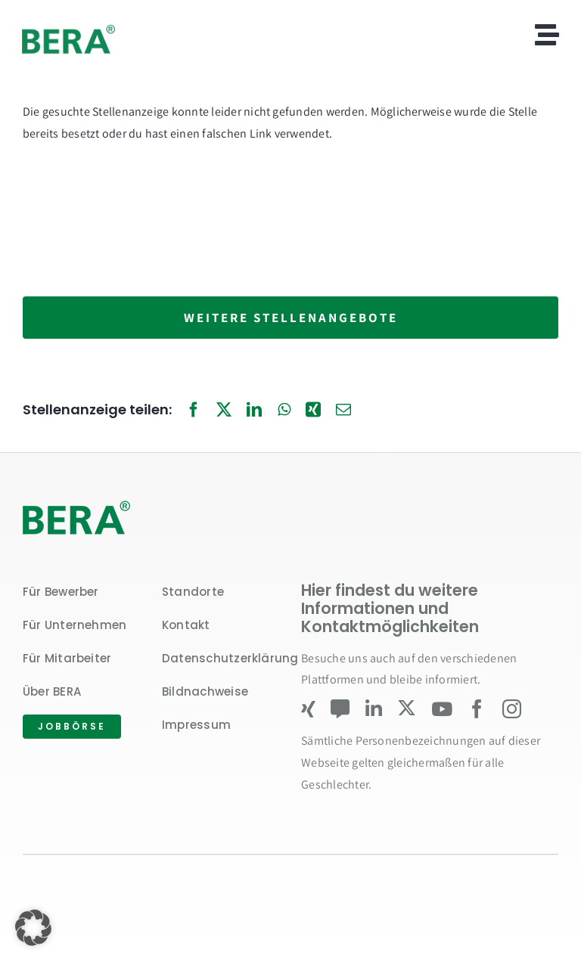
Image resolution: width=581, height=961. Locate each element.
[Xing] (313, 410)
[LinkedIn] (254, 410)
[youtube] (441, 708)
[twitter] (406, 708)
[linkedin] (373, 708)
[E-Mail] (343, 410)
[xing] (308, 708)
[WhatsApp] (284, 410)
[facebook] (477, 708)
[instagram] (511, 708)
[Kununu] (340, 708)
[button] (33, 927)
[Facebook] (194, 410)
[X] (224, 410)
